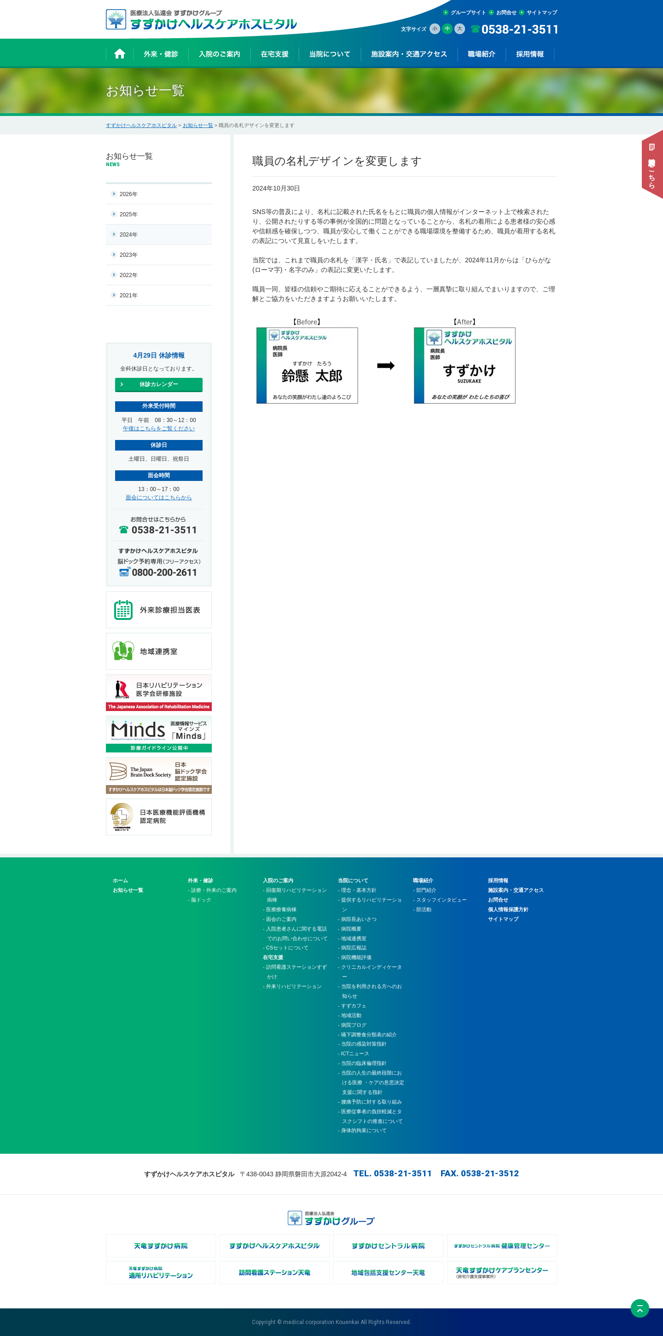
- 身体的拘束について (362, 1130)
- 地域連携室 (352, 938)
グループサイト (468, 12)
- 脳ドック (199, 899)
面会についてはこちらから (159, 497)
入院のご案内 (278, 880)
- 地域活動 (349, 1015)
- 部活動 (422, 909)
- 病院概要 (349, 928)
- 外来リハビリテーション (292, 986)
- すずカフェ (352, 1005)
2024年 (129, 234)
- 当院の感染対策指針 (362, 1044)
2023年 (129, 255)
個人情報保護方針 (508, 909)
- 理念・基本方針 (357, 890)
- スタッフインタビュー (440, 899)
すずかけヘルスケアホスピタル (141, 125)
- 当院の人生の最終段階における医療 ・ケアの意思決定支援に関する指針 (371, 1082)
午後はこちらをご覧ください (159, 428)
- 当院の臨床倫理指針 (362, 1063)
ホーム (120, 880)
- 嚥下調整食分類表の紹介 (367, 1034)
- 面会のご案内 (280, 919)
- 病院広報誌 (352, 947)
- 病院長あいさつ (357, 919)
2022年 (129, 275)
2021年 (129, 295)
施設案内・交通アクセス (516, 890)
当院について (353, 880)
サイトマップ (542, 12)
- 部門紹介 (424, 890)
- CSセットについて (285, 947)
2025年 (129, 214)
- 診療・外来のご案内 (212, 890)
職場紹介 (423, 880)
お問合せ (506, 12)
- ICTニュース (353, 1053)
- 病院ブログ (352, 1025)
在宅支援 (273, 957)
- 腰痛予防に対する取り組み (370, 1102)
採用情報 (498, 880)
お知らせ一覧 (198, 125)
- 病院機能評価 (355, 957)
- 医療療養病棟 (280, 909)
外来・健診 (200, 880)
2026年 (129, 194)
